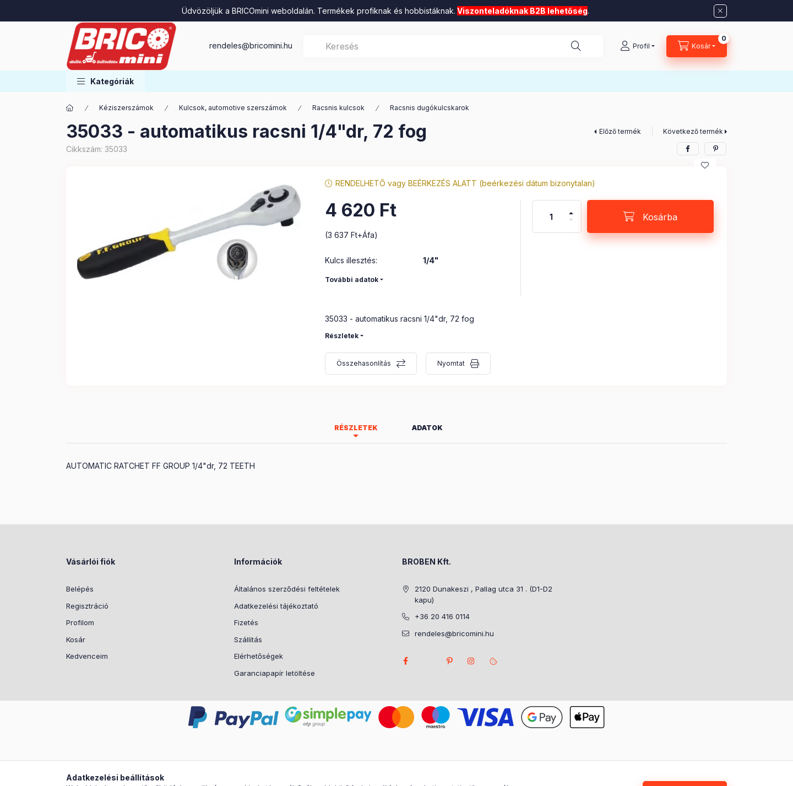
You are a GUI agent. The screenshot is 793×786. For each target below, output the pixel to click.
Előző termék (620, 131)
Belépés (80, 588)
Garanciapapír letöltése (274, 673)
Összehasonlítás (363, 363)
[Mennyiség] (551, 216)
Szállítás (248, 639)
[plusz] (571, 208)
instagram (471, 661)
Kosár (75, 639)
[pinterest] (715, 148)
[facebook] (688, 148)
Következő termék (693, 131)
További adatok (351, 279)
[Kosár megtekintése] (696, 46)
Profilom (80, 622)
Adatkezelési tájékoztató (276, 605)
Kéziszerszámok (126, 108)
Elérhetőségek (258, 656)
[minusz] (571, 224)
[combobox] (453, 46)
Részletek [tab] (356, 428)
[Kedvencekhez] (705, 165)
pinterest (449, 661)
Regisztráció (87, 605)
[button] (105, 81)
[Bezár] (720, 11)
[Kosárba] (650, 216)
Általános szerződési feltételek (287, 588)
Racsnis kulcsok (338, 108)
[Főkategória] (70, 108)
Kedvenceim (87, 656)
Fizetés (246, 622)
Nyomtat (451, 363)
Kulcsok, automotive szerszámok (233, 108)
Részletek (342, 336)
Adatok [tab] (427, 428)
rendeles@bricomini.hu (250, 45)
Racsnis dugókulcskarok (429, 108)
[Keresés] (576, 46)
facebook (405, 661)
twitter (427, 661)
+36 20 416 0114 (442, 616)
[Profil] (637, 46)
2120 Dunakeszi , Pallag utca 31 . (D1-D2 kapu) (483, 594)
